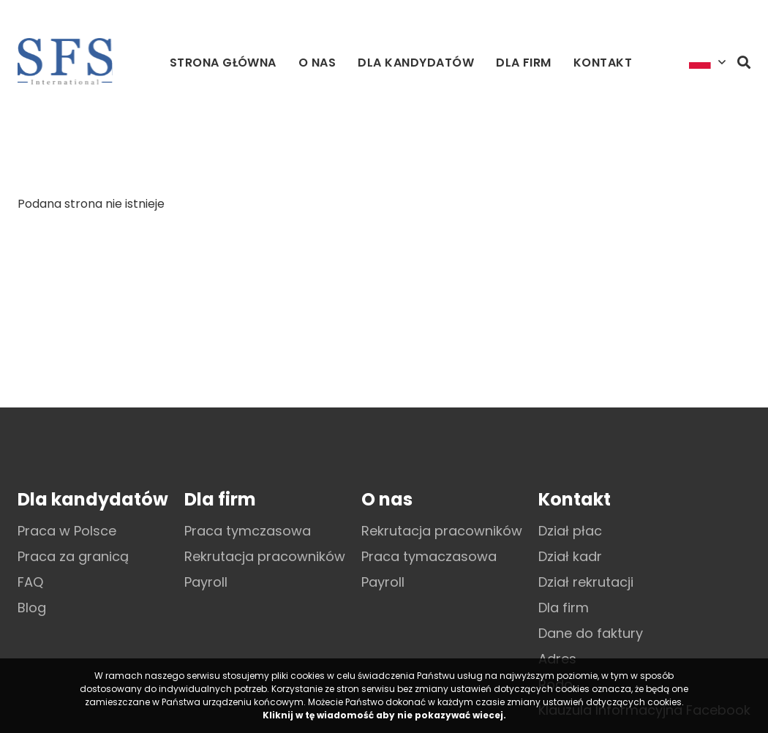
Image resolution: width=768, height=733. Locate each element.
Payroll (205, 582)
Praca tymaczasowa (429, 556)
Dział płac (570, 531)
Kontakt (602, 62)
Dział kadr (570, 556)
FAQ (30, 582)
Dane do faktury (590, 633)
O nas (317, 62)
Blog (32, 607)
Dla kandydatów (416, 62)
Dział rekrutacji (585, 582)
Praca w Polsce (67, 531)
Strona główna (223, 62)
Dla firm (523, 62)
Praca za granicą (73, 556)
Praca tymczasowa (247, 531)
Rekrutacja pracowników (264, 556)
